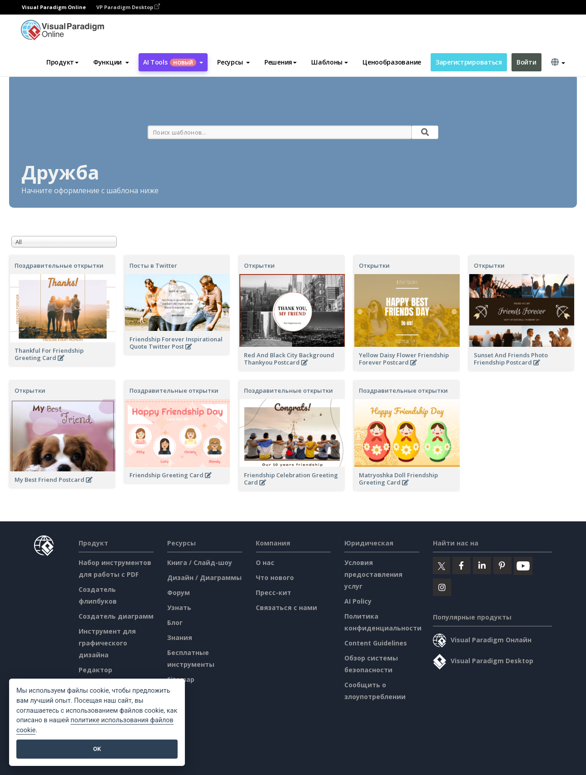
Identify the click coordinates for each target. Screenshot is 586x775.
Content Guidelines (375, 643)
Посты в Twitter (153, 265)
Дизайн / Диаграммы (204, 577)
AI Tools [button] (173, 62)
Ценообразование (392, 62)
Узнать (179, 607)
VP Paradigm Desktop (128, 7)
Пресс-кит (273, 592)
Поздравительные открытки (59, 265)
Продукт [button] (62, 62)
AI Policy (358, 601)
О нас (265, 562)
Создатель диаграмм (116, 616)
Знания (179, 637)
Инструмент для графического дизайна (107, 643)
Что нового (275, 577)
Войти (526, 62)
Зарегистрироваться (469, 62)
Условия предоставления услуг (373, 574)
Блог (175, 622)
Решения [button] (280, 62)
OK (97, 748)
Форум (178, 592)
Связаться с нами (286, 607)
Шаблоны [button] (329, 62)
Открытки (259, 265)
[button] (111, 62)
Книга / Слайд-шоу (199, 562)
